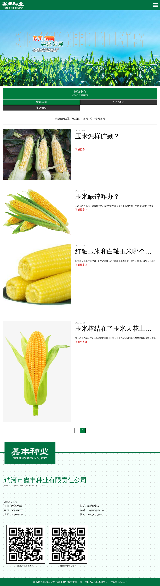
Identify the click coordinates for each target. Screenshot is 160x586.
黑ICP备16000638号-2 (96, 582)
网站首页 (76, 118)
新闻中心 (88, 118)
